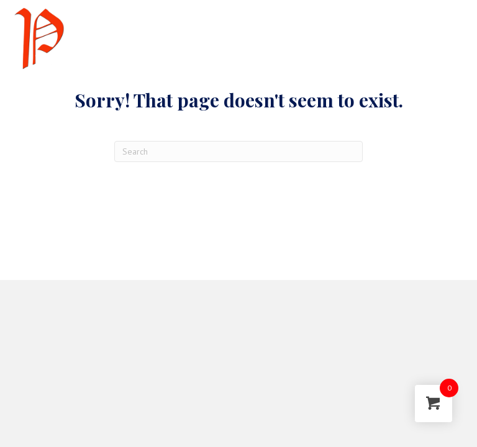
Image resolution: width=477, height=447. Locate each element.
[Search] (238, 151)
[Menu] (429, 38)
